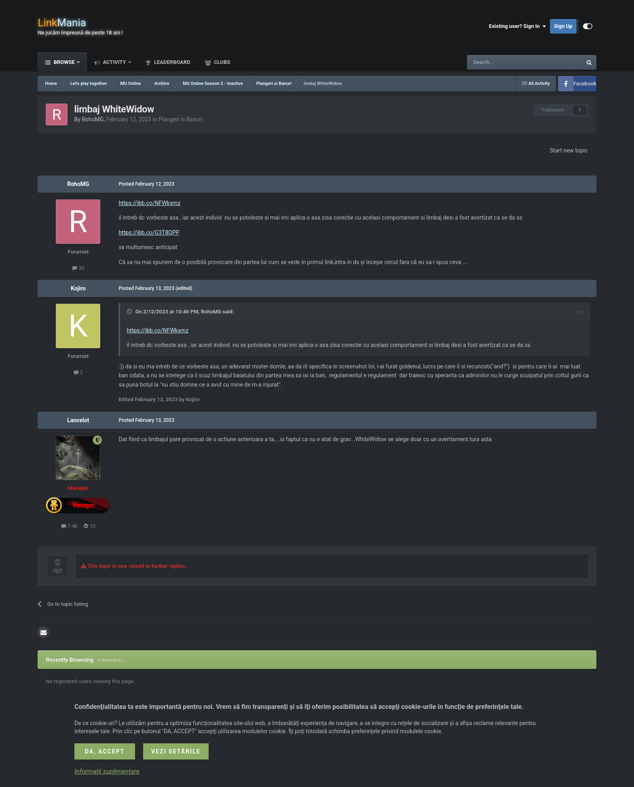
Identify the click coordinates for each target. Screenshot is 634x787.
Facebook (584, 83)
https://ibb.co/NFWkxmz (149, 203)
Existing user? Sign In (517, 26)
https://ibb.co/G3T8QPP (148, 232)
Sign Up (563, 26)
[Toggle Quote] (130, 311)
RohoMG (93, 119)
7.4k (69, 526)
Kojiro (78, 288)
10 (89, 526)
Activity (114, 62)
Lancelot (78, 420)
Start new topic (569, 150)
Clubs (221, 62)
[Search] (505, 62)
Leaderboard (171, 62)
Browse (64, 62)
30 (78, 268)
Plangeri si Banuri (180, 119)
